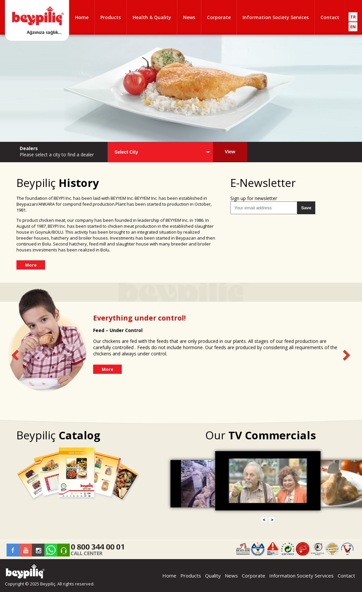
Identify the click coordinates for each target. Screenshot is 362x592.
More (31, 265)
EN (353, 27)
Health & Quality (152, 17)
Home (82, 17)
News (189, 17)
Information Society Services (276, 17)
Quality (213, 575)
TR (353, 17)
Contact (330, 17)
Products (110, 17)
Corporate (219, 17)
